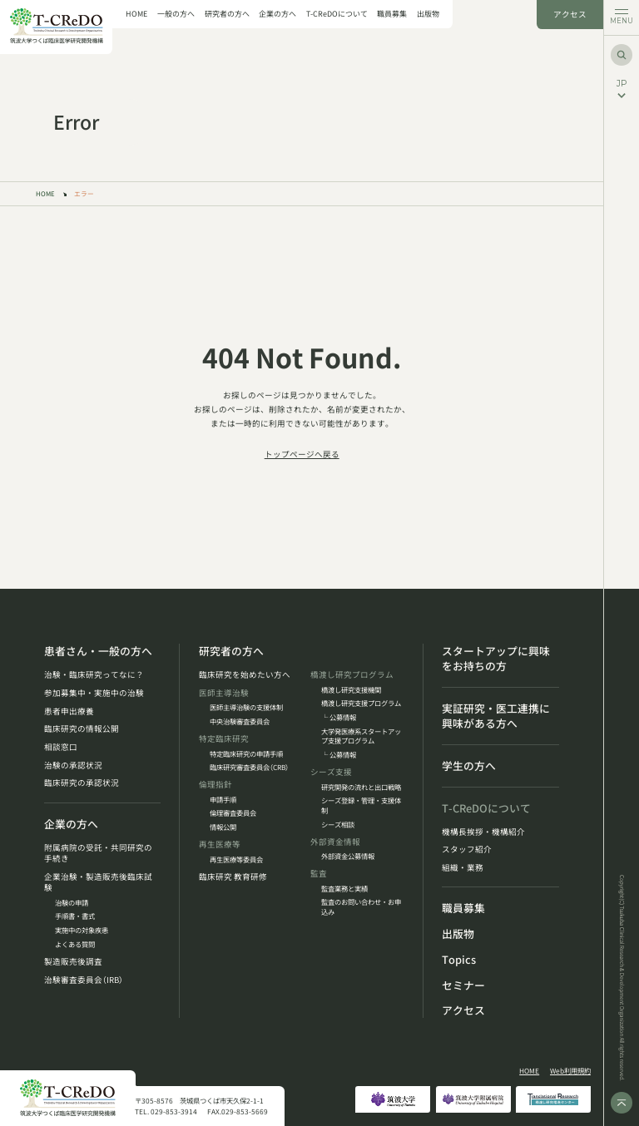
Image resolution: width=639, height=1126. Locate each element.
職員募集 (392, 14)
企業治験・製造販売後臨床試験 (98, 882)
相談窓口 (60, 747)
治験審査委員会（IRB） (83, 980)
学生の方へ (469, 765)
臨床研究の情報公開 (81, 729)
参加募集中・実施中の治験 (94, 693)
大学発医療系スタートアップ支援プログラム (361, 736)
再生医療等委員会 (236, 859)
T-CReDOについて (337, 14)
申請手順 (223, 799)
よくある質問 (75, 944)
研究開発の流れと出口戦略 (361, 787)
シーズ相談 (337, 824)
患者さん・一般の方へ (98, 651)
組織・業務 (462, 867)
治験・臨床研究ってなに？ (94, 674)
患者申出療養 (69, 711)
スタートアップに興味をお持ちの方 (496, 659)
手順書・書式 (75, 916)
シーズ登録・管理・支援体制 (361, 805)
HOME (136, 14)
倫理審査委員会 (233, 812)
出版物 (428, 14)
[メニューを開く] (621, 18)
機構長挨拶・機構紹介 (483, 832)
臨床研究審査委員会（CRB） (249, 767)
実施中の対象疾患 (81, 930)
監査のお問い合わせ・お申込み (361, 906)
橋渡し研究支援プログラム (361, 703)
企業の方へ (277, 14)
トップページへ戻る (302, 454)
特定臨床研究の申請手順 (246, 753)
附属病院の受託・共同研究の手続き (98, 853)
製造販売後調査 (73, 961)
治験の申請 (71, 902)
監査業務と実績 (344, 888)
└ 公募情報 (338, 717)
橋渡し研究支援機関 (351, 689)
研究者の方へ (227, 14)
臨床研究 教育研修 (233, 877)
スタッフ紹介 (467, 849)
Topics (459, 959)
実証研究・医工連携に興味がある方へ (496, 716)
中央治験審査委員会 (240, 721)
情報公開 (223, 827)
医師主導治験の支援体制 (246, 707)
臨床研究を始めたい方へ (244, 674)
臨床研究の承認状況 (81, 783)
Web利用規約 (570, 1070)
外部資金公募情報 (347, 856)
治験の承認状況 (73, 765)
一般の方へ (176, 14)
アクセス (570, 14)
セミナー (463, 985)
